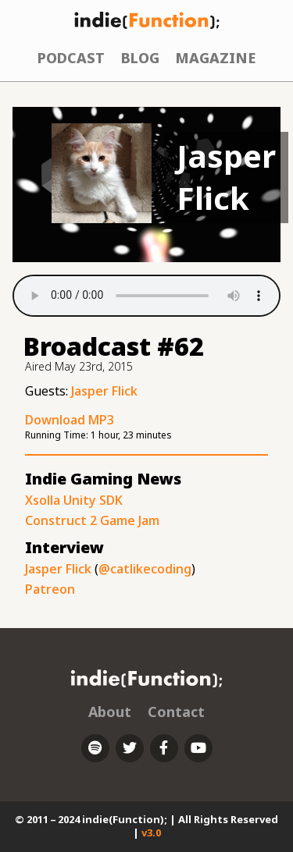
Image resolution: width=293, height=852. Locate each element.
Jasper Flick (104, 390)
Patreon (50, 589)
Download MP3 (69, 419)
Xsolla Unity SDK (74, 500)
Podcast (71, 57)
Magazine (215, 57)
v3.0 (151, 832)
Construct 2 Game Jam (92, 520)
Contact (176, 711)
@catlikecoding (144, 568)
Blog (140, 57)
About (109, 711)
